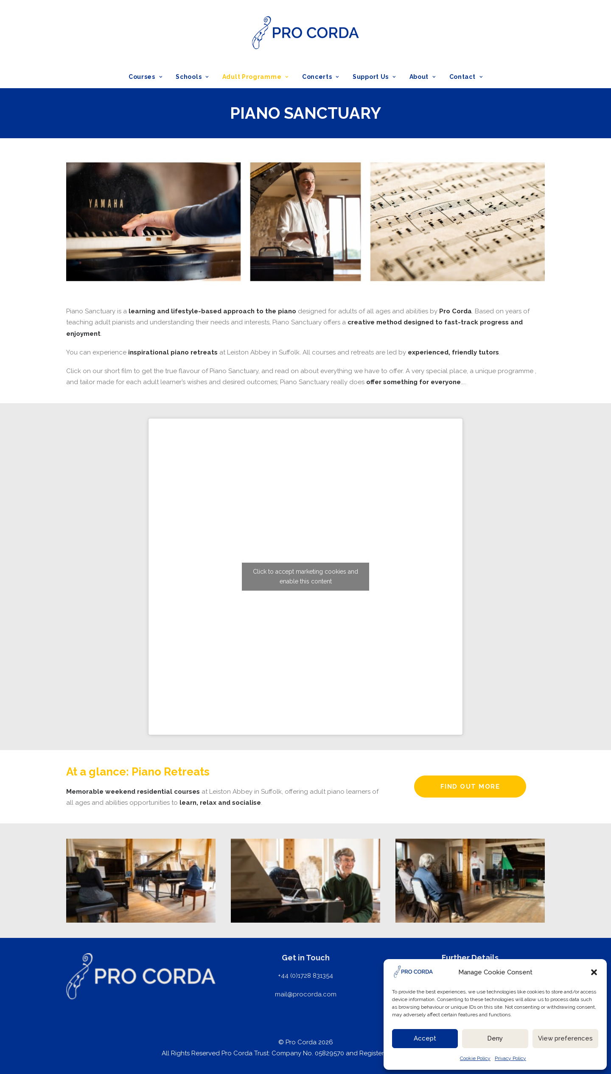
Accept (425, 1038)
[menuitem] (148, 76)
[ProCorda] (305, 32)
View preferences (565, 1038)
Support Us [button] (374, 76)
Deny (495, 1038)
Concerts (320, 76)
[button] (594, 972)
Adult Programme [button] (255, 76)
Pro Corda (455, 311)
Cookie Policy (475, 1058)
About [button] (422, 76)
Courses (145, 76)
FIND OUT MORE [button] (470, 786)
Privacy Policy (510, 1058)
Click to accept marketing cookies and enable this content (305, 576)
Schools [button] (192, 76)
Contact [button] (465, 76)
